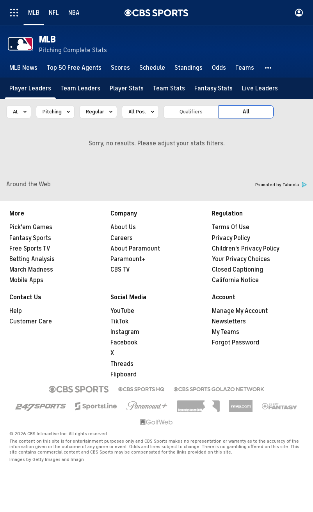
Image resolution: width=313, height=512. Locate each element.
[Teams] (245, 68)
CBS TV (120, 270)
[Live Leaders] (260, 88)
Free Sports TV (29, 248)
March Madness (31, 270)
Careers (121, 238)
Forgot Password (235, 342)
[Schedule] (152, 68)
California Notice (235, 280)
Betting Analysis (32, 259)
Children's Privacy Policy (245, 248)
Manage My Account (240, 311)
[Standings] (188, 68)
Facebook (123, 342)
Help (15, 311)
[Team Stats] (169, 88)
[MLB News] (23, 68)
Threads (121, 364)
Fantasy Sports (30, 238)
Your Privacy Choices (241, 259)
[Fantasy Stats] (213, 88)
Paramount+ (127, 259)
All (246, 111)
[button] (268, 68)
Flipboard (123, 374)
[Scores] (120, 68)
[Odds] (219, 68)
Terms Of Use (230, 227)
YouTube (122, 311)
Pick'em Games (30, 227)
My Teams (225, 332)
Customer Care (30, 321)
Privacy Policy (231, 238)
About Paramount (135, 248)
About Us (123, 227)
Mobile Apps (26, 280)
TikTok (119, 321)
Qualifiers (191, 111)
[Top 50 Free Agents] (74, 68)
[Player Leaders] (30, 88)
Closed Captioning (237, 270)
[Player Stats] (126, 88)
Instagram (124, 332)
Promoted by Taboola (281, 184)
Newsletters (229, 321)
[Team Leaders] (80, 88)
